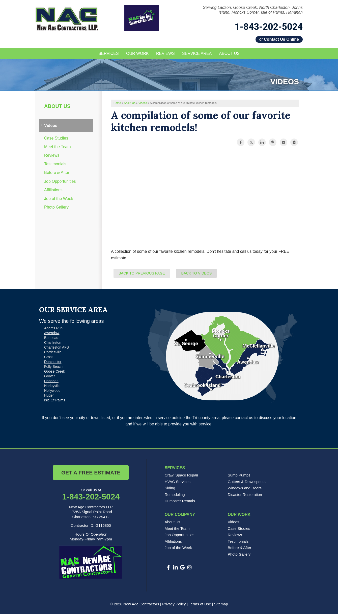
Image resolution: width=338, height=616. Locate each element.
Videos (50, 127)
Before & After (56, 174)
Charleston (52, 344)
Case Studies (56, 140)
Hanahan (51, 383)
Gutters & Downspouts (247, 483)
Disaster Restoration (245, 496)
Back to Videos (196, 275)
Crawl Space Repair (181, 477)
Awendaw (51, 335)
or (279, 39)
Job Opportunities (60, 183)
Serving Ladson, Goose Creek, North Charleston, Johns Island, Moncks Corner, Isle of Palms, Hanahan (253, 9)
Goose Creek (54, 373)
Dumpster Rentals (180, 503)
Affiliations (53, 192)
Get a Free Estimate (91, 474)
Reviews (51, 157)
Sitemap (221, 606)
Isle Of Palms (54, 402)
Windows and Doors (245, 490)
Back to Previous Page (142, 275)
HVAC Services (177, 483)
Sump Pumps (239, 477)
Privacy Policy (174, 606)
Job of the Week (58, 200)
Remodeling (175, 496)
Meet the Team (57, 148)
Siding (170, 490)
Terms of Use (200, 606)
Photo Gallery (56, 209)
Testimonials (55, 166)
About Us (57, 108)
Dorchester (52, 363)
